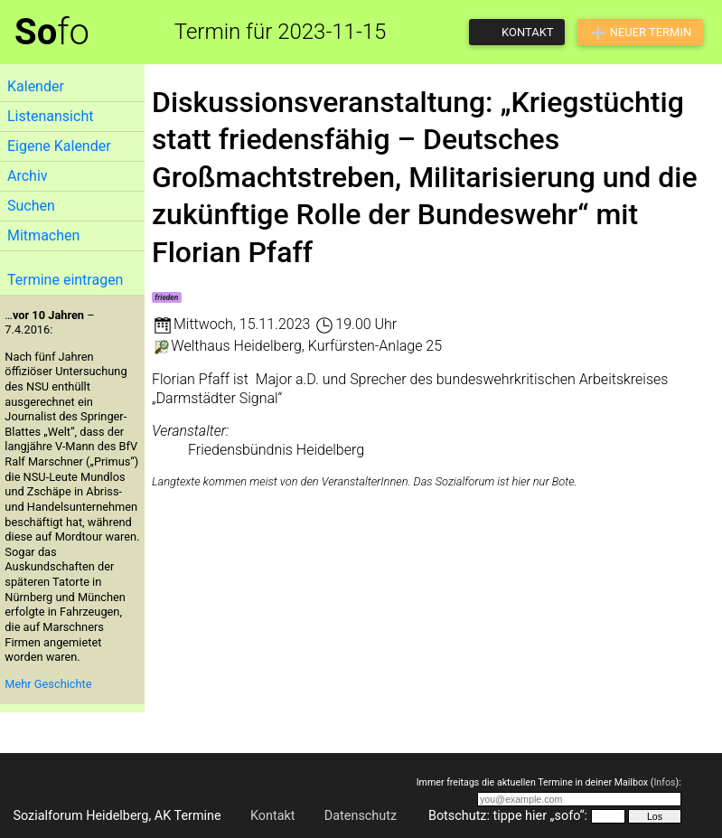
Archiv (27, 175)
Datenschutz (360, 816)
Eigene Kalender (59, 146)
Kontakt (272, 816)
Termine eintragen (65, 279)
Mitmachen (43, 235)
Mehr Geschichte (48, 684)
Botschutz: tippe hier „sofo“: (507, 816)
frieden (166, 297)
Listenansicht (50, 116)
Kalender (35, 86)
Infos (664, 782)
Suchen (31, 205)
